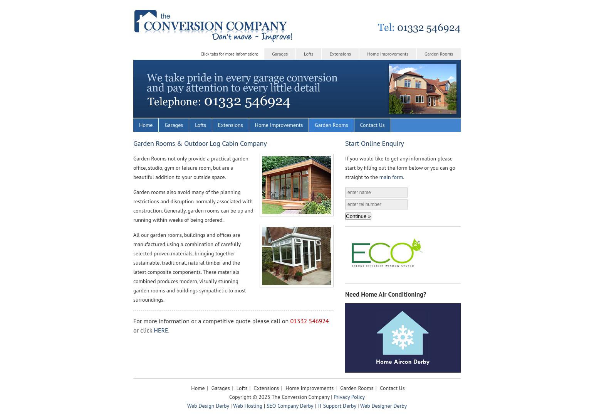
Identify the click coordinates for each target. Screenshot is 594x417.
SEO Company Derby (290, 405)
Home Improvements (387, 54)
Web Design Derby (208, 405)
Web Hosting (247, 405)
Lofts (309, 54)
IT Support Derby (336, 405)
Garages (280, 54)
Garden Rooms (439, 54)
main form (391, 177)
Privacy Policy (349, 396)
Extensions (340, 54)
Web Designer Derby (383, 405)
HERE (161, 330)
